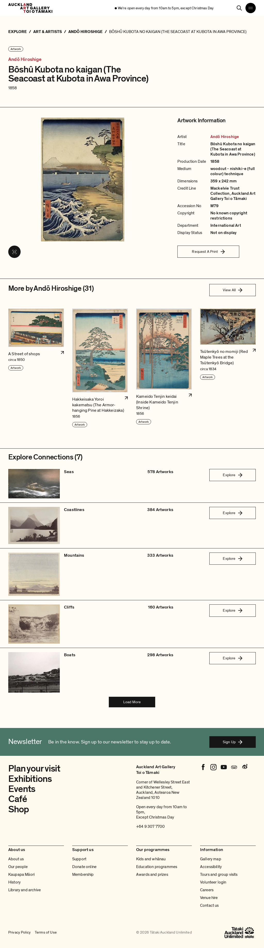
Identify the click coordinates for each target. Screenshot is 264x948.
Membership (83, 874)
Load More (132, 701)
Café (17, 799)
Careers (206, 890)
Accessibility (211, 867)
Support (79, 859)
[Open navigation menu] (250, 8)
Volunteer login (213, 882)
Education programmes (156, 867)
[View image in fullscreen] (14, 252)
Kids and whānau (151, 859)
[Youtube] (224, 767)
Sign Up (232, 741)
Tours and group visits (219, 874)
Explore (232, 474)
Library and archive (24, 890)
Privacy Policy (19, 932)
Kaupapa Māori (21, 874)
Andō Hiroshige (25, 59)
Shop (18, 809)
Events (21, 789)
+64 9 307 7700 (150, 826)
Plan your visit (34, 768)
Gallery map (210, 859)
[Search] (239, 8)
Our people (18, 867)
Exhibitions (30, 779)
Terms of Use (46, 932)
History (14, 882)
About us (16, 859)
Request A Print (208, 251)
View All (232, 290)
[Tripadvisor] (234, 767)
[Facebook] (203, 767)
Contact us (209, 905)
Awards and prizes (152, 874)
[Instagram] (213, 767)
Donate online (84, 867)
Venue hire (209, 898)
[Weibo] (244, 767)
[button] (36, 368)
